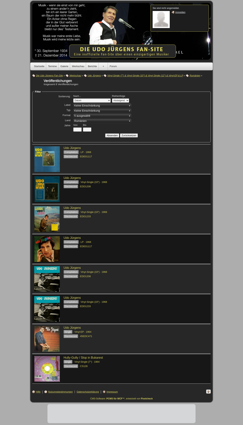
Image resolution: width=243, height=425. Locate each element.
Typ (68, 110)
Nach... (77, 96)
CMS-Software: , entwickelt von (121, 398)
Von (75, 125)
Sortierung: (64, 96)
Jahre (67, 125)
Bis (84, 125)
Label (67, 105)
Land (67, 120)
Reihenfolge (118, 96)
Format (66, 115)
